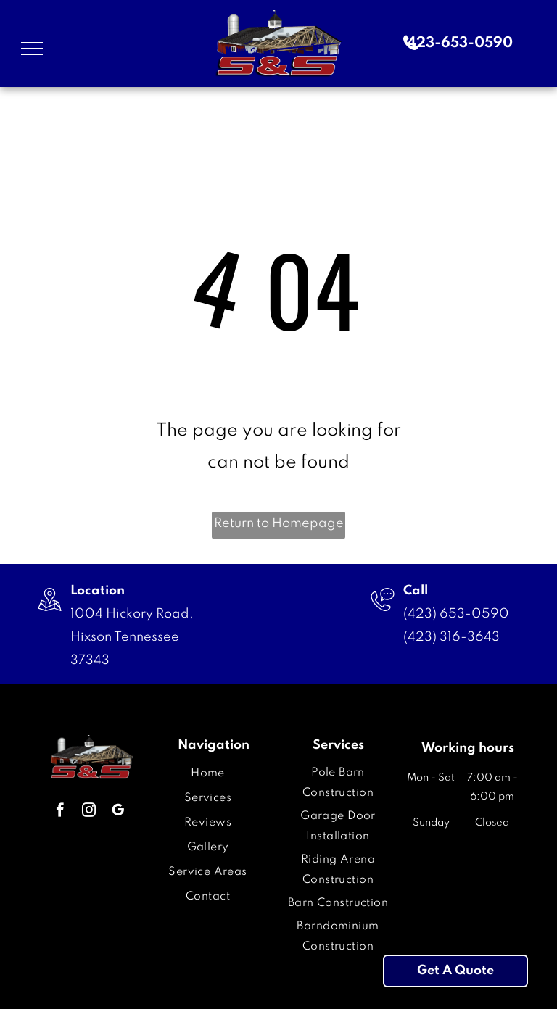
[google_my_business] (117, 812)
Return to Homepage (279, 523)
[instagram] (88, 812)
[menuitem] (207, 773)
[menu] (32, 48)
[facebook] (59, 812)
